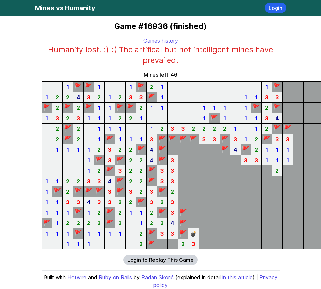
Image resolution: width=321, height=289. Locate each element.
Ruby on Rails (115, 277)
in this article (237, 277)
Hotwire (76, 277)
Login (275, 8)
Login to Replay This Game (160, 260)
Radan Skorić (157, 277)
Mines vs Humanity (65, 8)
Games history (160, 40)
